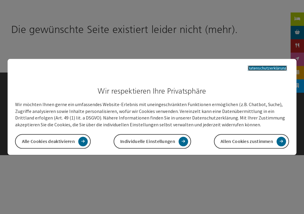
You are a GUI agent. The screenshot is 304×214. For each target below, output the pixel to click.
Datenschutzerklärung (267, 68)
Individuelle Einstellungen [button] (147, 141)
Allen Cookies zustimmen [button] (247, 141)
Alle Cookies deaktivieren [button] (48, 141)
